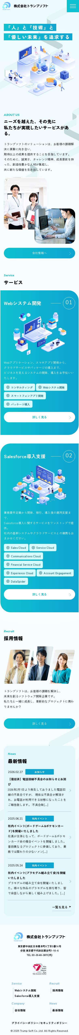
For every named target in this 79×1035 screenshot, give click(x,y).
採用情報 (57, 990)
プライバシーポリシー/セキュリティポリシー (39, 1023)
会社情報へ (39, 253)
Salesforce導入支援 (27, 996)
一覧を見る (60, 907)
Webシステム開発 (25, 990)
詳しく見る (39, 417)
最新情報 (57, 1010)
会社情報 (20, 1010)
